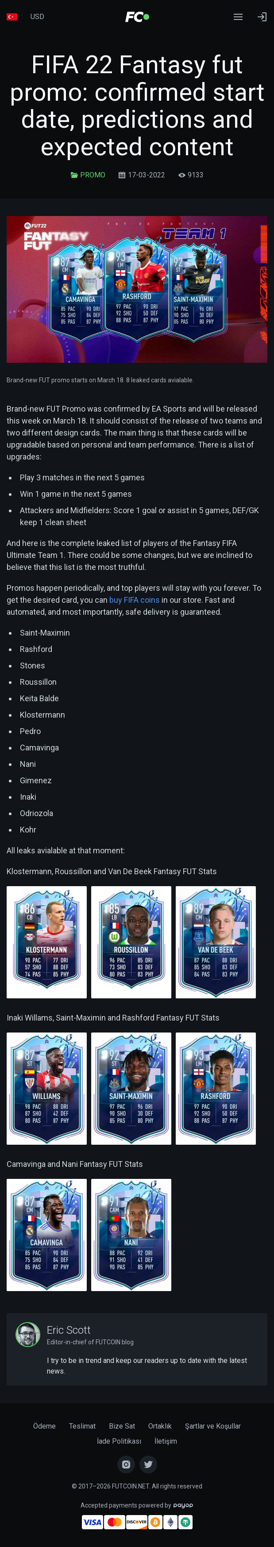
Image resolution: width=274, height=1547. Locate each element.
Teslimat (82, 1426)
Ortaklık (160, 1426)
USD (37, 16)
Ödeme (44, 1426)
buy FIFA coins (134, 600)
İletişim (165, 1441)
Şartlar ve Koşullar (213, 1426)
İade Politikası (119, 1441)
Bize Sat (122, 1426)
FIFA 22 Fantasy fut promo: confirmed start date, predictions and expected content (137, 105)
